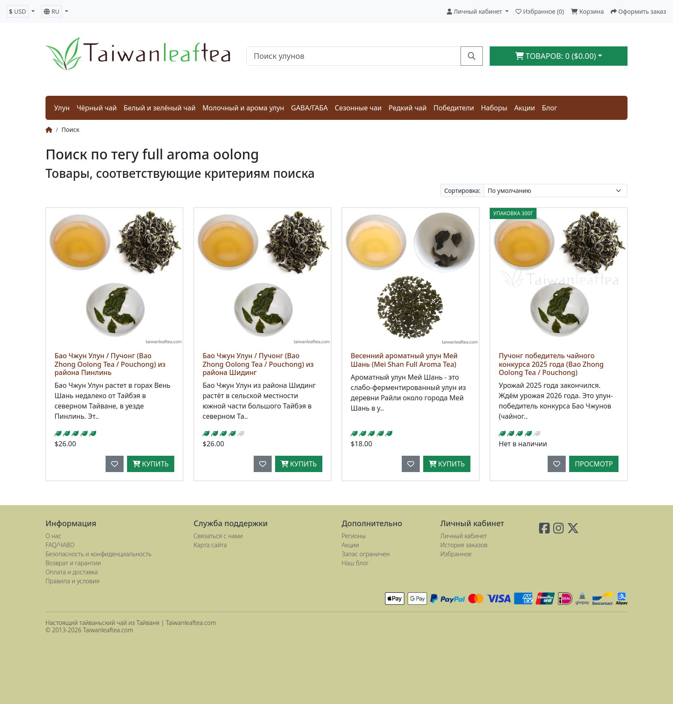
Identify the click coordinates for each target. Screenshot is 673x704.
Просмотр (594, 464)
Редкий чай (407, 108)
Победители (454, 108)
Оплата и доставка (71, 572)
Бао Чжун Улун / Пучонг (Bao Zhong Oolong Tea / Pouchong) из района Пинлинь (110, 364)
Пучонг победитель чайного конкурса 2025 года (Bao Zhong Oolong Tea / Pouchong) (551, 364)
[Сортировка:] (556, 190)
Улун (62, 108)
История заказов (464, 545)
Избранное (456, 554)
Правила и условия (72, 581)
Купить (151, 464)
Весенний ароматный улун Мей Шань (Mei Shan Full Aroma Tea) (404, 360)
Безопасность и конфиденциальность (98, 554)
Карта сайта (210, 545)
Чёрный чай (96, 108)
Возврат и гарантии (73, 563)
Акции (524, 108)
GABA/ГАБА (309, 108)
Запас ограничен (366, 554)
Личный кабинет (463, 536)
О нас (53, 536)
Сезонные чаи (358, 108)
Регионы (354, 536)
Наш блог (355, 563)
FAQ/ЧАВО (60, 545)
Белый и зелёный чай (160, 108)
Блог (550, 108)
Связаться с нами (218, 536)
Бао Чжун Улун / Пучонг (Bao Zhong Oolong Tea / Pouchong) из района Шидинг (258, 364)
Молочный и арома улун (244, 108)
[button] (20, 11)
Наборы (494, 108)
